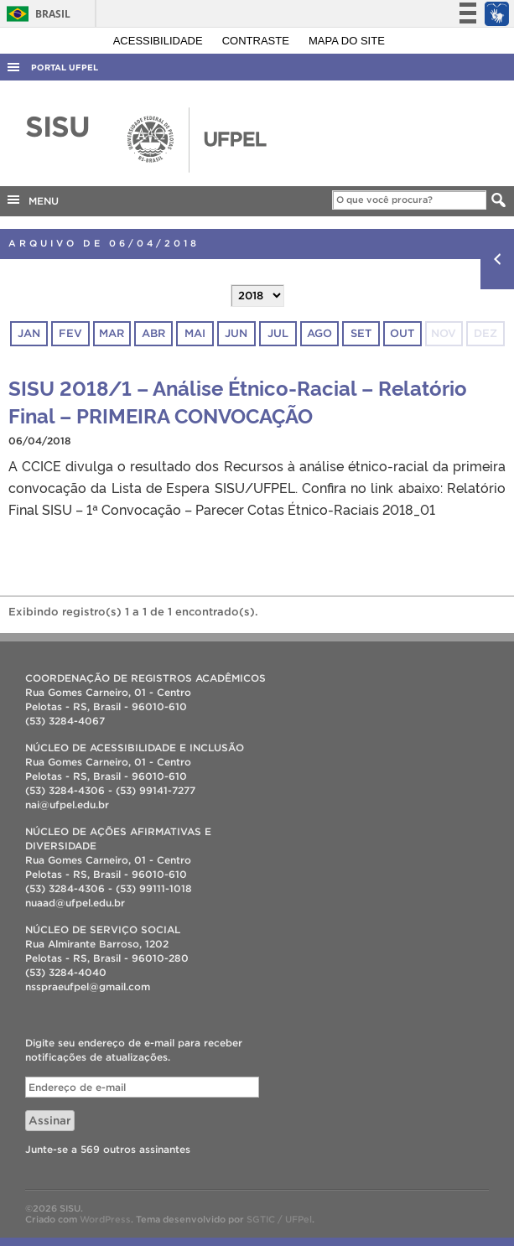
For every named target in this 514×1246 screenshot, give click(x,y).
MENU (32, 199)
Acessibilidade (159, 40)
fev (70, 333)
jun (236, 333)
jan (29, 333)
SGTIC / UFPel (279, 1219)
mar (111, 333)
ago (319, 333)
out (402, 333)
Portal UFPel (64, 67)
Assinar (50, 1120)
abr (153, 333)
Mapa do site (347, 40)
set (360, 333)
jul (277, 333)
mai (194, 333)
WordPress (105, 1219)
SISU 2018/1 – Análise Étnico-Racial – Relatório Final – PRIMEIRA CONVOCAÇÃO (237, 400)
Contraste (257, 40)
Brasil (35, 14)
